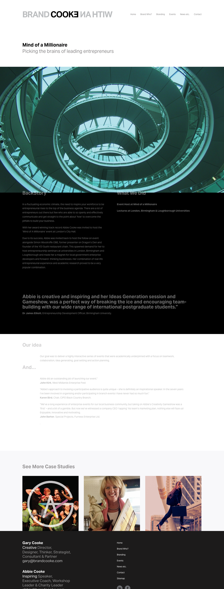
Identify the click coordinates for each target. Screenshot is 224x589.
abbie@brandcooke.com (43, 576)
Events (172, 14)
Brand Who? (146, 14)
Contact (198, 14)
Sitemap (121, 565)
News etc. (185, 14)
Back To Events (42, 501)
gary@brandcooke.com (42, 547)
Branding (160, 14)
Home (133, 14)
